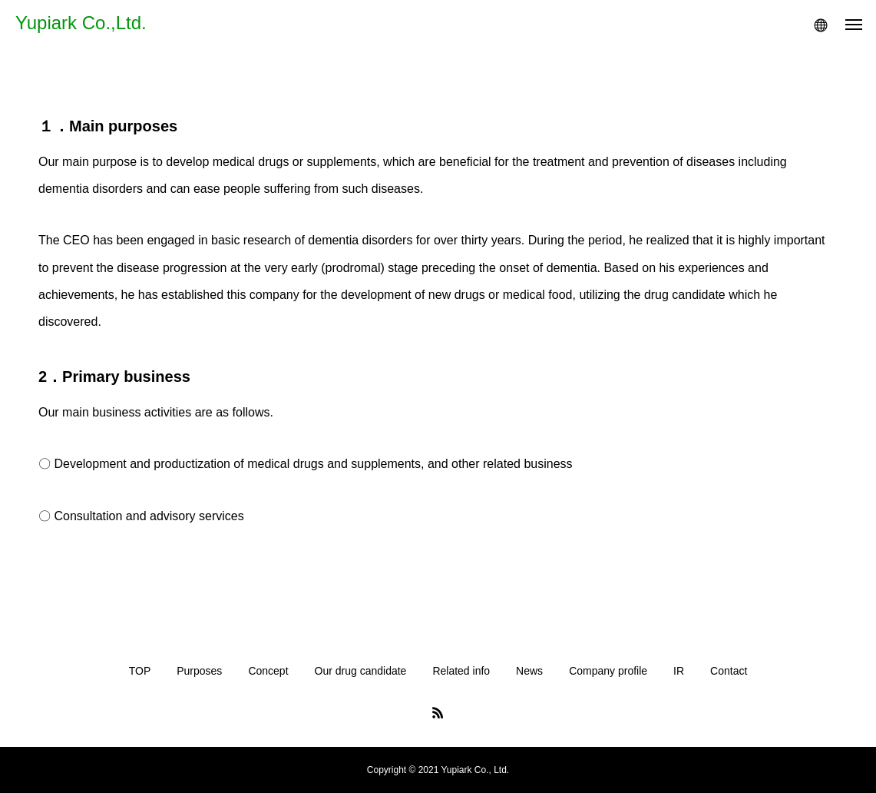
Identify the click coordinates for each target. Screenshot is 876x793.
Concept (268, 671)
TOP (140, 671)
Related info (461, 671)
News (529, 671)
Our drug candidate (361, 671)
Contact (728, 671)
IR (678, 671)
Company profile (608, 671)
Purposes (199, 671)
